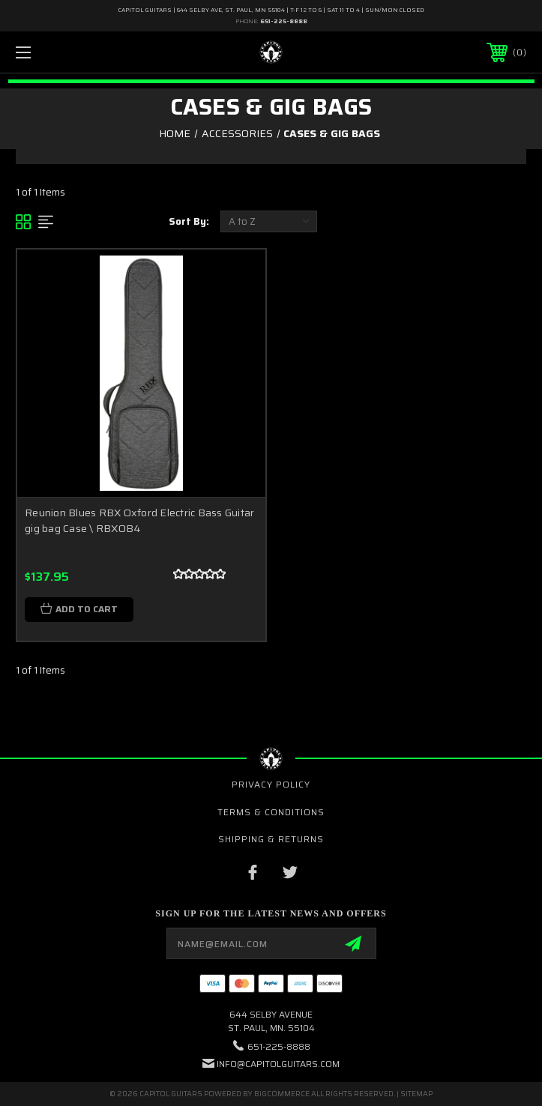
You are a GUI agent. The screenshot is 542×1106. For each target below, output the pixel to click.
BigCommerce (282, 1093)
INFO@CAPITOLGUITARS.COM (278, 1064)
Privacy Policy (271, 784)
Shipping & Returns (271, 839)
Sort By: (189, 221)
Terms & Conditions (271, 812)
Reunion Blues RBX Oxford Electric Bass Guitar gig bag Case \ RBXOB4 (139, 520)
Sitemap (416, 1093)
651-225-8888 (283, 21)
